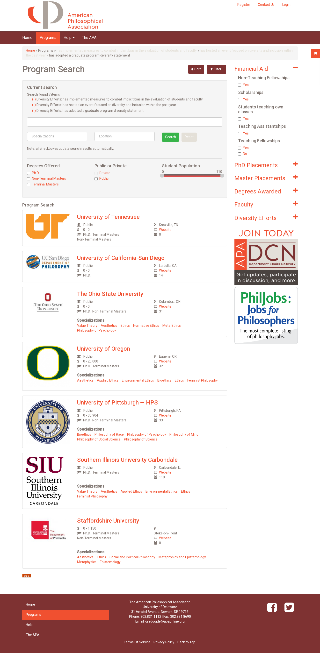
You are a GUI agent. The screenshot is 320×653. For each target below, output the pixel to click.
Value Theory (87, 325)
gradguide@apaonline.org (165, 621)
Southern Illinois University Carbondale (127, 459)
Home (27, 37)
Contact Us (266, 5)
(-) (34, 99)
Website (165, 230)
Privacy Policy (163, 642)
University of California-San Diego (121, 258)
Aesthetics (109, 325)
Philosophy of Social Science (99, 439)
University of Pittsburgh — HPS (117, 402)
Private (102, 173)
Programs (48, 37)
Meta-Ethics (171, 325)
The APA (89, 37)
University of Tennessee (108, 216)
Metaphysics (86, 562)
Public (102, 178)
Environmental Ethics (138, 380)
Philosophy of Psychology (96, 330)
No (242, 154)
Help (69, 37)
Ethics (125, 325)
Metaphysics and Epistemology (182, 557)
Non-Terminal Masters (46, 178)
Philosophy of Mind (183, 434)
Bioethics (164, 380)
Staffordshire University (108, 520)
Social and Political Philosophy (132, 557)
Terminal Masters (43, 184)
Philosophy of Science (141, 439)
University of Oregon (103, 348)
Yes (243, 85)
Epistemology (110, 562)
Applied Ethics (107, 380)
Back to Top (186, 642)
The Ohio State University (110, 294)
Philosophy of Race (109, 434)
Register (243, 5)
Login (286, 5)
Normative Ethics (146, 325)
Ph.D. (33, 173)
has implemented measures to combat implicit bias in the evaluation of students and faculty (127, 50)
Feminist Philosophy (202, 380)
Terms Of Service (137, 642)
